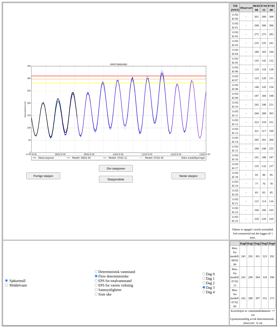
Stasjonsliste (116, 179)
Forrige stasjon (43, 176)
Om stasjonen (116, 168)
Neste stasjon (188, 176)
